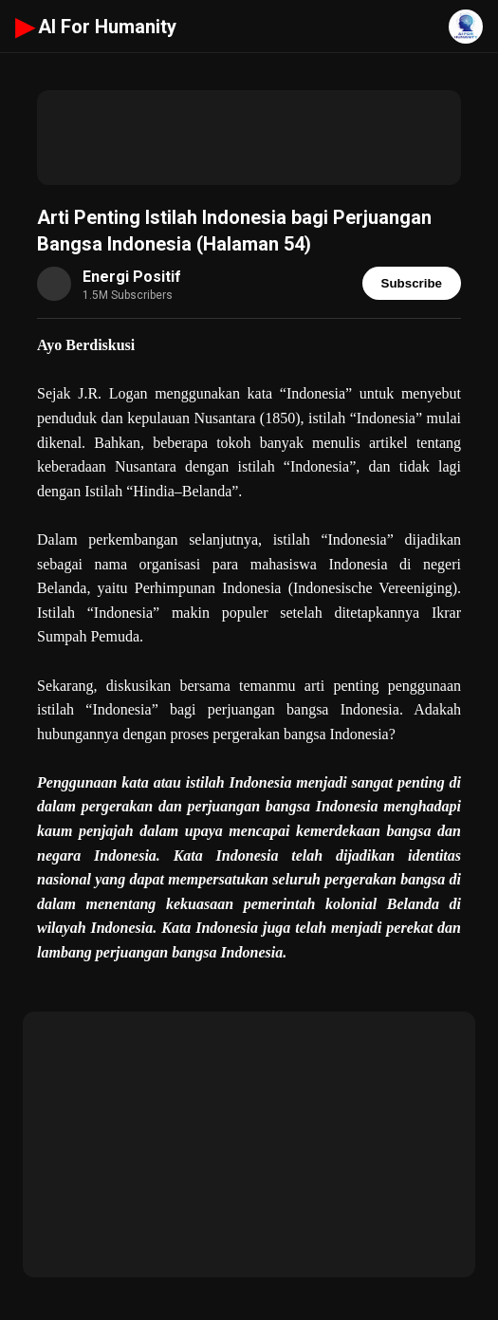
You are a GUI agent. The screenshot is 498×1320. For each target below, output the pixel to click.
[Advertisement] (249, 137)
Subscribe (411, 283)
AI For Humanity (95, 26)
